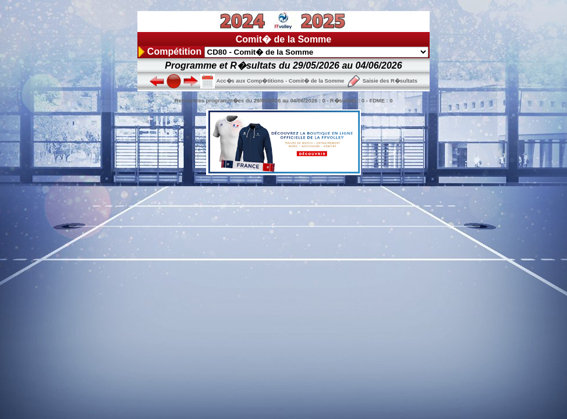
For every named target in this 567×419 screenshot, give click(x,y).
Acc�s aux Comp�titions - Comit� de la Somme (272, 81)
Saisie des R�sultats (381, 81)
